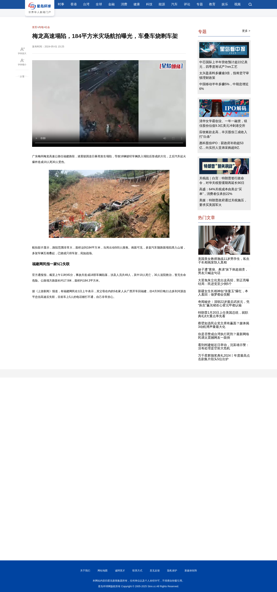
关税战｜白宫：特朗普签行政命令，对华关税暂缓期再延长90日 (221, 180)
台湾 (86, 4)
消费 (124, 4)
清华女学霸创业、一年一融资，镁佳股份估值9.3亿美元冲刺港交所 (223, 123)
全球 (99, 4)
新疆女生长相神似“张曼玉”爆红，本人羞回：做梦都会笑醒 (223, 292)
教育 (212, 4)
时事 (61, 4)
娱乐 (225, 4)
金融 (111, 4)
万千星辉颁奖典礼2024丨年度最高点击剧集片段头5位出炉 (224, 357)
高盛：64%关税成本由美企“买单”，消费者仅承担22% (220, 191)
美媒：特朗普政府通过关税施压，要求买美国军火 (223, 202)
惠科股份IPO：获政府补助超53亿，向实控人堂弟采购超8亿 (221, 145)
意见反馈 (155, 570)
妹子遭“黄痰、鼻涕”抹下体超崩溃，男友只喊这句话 (223, 271)
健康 (136, 4)
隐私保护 (172, 570)
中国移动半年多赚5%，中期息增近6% (224, 86)
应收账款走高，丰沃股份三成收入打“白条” (223, 134)
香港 (73, 4)
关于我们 (85, 570)
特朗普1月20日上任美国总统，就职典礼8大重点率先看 (223, 314)
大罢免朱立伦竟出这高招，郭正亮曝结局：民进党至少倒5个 (223, 282)
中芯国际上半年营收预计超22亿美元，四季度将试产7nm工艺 (223, 64)
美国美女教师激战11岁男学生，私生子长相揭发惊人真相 (223, 260)
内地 (41, 27)
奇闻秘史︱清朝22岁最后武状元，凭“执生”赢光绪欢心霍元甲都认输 (223, 303)
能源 (162, 4)
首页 (34, 27)
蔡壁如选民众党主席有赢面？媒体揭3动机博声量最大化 (223, 325)
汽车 (174, 4)
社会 (47, 27)
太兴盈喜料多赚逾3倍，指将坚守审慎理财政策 (224, 75)
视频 (237, 4)
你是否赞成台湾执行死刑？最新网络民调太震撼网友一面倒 (223, 335)
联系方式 (137, 570)
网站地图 (103, 570)
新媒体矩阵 (191, 570)
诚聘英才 (120, 570)
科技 (149, 4)
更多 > (246, 30)
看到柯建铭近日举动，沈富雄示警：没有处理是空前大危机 (223, 346)
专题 (199, 4)
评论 (187, 4)
